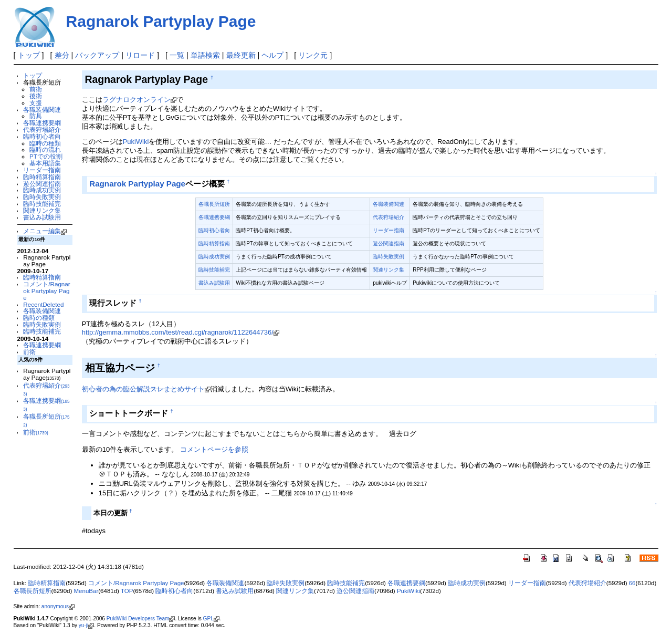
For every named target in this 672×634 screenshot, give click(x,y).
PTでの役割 (45, 156)
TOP (127, 591)
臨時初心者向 (42, 136)
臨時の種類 (45, 143)
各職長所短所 (214, 204)
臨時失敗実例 (42, 196)
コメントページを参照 (214, 449)
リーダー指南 (42, 170)
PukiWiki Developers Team (141, 618)
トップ (29, 55)
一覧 (177, 55)
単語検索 (205, 55)
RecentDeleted (43, 304)
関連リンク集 (42, 210)
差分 (62, 55)
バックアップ (97, 55)
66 (632, 583)
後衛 (35, 95)
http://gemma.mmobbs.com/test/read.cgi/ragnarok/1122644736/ (180, 332)
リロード (140, 55)
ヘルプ (272, 55)
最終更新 (241, 55)
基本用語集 (45, 163)
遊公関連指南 (42, 183)
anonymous (58, 606)
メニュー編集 (45, 230)
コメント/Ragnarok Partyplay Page (46, 290)
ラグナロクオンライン (139, 99)
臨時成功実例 (42, 189)
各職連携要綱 (42, 122)
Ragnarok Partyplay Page (161, 21)
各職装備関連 (42, 109)
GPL (211, 618)
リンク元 (313, 55)
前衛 (35, 89)
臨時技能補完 (42, 203)
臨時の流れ (45, 149)
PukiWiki (136, 141)
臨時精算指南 (42, 176)
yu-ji (86, 625)
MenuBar (86, 591)
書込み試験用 (42, 217)
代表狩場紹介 (42, 129)
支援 (35, 102)
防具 (35, 115)
